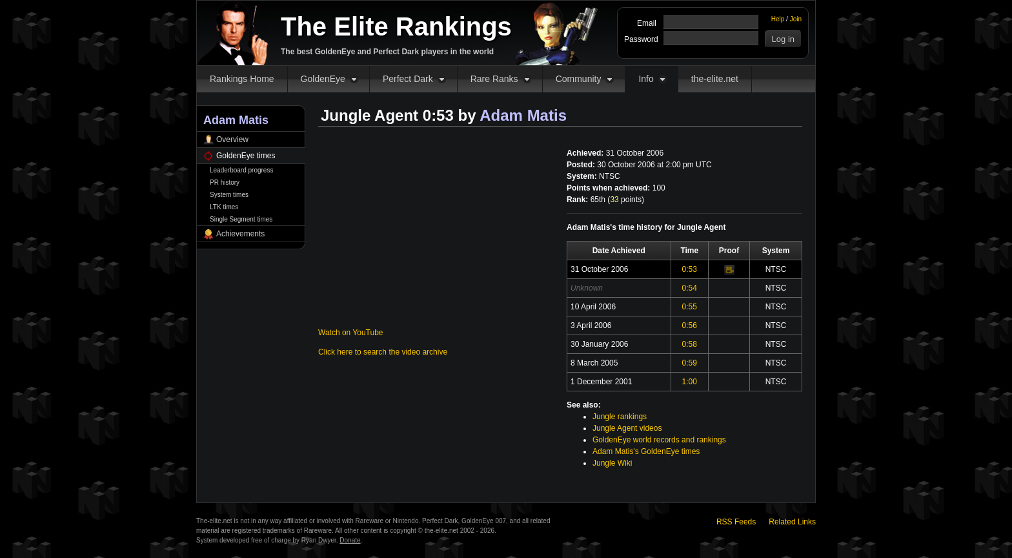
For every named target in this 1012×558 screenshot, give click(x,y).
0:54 (689, 288)
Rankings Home (242, 79)
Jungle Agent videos (627, 428)
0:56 (689, 325)
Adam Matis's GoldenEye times (646, 451)
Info (645, 79)
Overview (232, 139)
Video (729, 270)
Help (778, 19)
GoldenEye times (245, 155)
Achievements (240, 233)
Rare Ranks (494, 79)
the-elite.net (714, 79)
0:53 (689, 269)
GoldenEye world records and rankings (659, 439)
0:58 (689, 344)
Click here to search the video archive (382, 351)
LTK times (224, 207)
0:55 (689, 306)
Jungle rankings (619, 416)
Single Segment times (241, 219)
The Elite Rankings (396, 26)
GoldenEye (323, 79)
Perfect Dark (408, 79)
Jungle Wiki (612, 463)
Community (579, 79)
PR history (224, 182)
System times (229, 194)
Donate (349, 540)
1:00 (689, 381)
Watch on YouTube (350, 332)
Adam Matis (523, 115)
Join (796, 19)
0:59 (689, 362)
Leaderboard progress (241, 170)
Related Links (792, 521)
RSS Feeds (736, 521)
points (626, 199)
